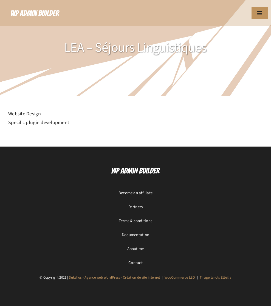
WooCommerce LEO (180, 277)
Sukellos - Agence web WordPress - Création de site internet (114, 277)
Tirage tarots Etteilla (216, 277)
